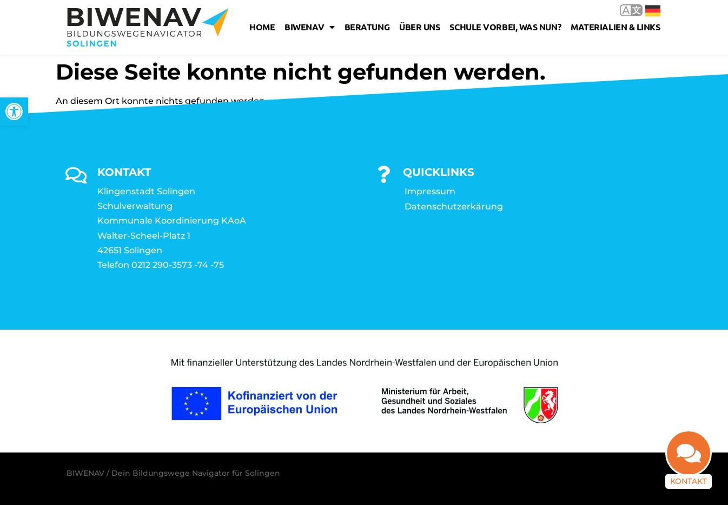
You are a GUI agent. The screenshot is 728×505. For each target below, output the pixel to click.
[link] (14, 111)
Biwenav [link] (309, 27)
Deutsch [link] (652, 10)
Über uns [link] (419, 26)
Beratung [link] (367, 26)
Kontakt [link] (688, 481)
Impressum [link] (430, 191)
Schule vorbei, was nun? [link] (505, 26)
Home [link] (262, 26)
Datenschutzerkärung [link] (454, 206)
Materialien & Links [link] (615, 26)
